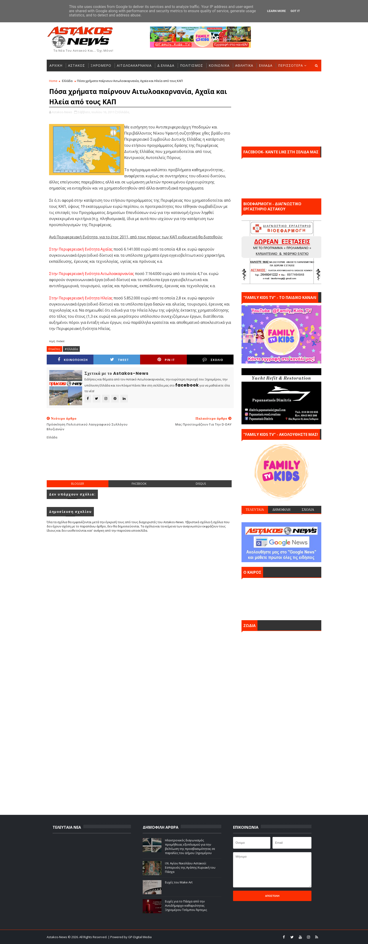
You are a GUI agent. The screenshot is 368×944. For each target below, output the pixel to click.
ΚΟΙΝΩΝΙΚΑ (219, 65)
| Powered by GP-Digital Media (130, 937)
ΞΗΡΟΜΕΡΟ (101, 65)
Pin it (166, 359)
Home (53, 81)
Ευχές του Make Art (178, 882)
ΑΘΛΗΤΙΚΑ (244, 65)
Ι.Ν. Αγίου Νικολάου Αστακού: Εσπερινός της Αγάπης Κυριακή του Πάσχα (190, 867)
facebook (139, 484)
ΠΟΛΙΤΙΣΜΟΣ (191, 65)
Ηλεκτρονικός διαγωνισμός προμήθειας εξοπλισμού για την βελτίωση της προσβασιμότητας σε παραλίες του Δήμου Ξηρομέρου (190, 846)
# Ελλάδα (71, 349)
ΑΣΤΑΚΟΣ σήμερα (281, 597)
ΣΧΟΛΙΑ (308, 509)
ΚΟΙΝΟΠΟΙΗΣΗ (73, 359)
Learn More (276, 11)
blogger (77, 484)
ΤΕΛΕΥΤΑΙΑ (254, 509)
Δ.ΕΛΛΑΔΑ (165, 65)
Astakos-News (57, 937)
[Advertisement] (140, 463)
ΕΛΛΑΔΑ (265, 65)
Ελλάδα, (124, 112)
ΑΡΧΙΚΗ (56, 65)
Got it (295, 11)
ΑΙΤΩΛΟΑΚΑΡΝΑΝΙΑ (134, 65)
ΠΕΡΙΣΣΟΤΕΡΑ (290, 65)
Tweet (119, 359)
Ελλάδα (67, 81)
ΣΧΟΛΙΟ (213, 359)
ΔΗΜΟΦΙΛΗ (281, 509)
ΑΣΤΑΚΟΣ (76, 65)
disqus (201, 484)
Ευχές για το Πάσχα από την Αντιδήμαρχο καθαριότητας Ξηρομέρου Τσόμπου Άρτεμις (186, 905)
